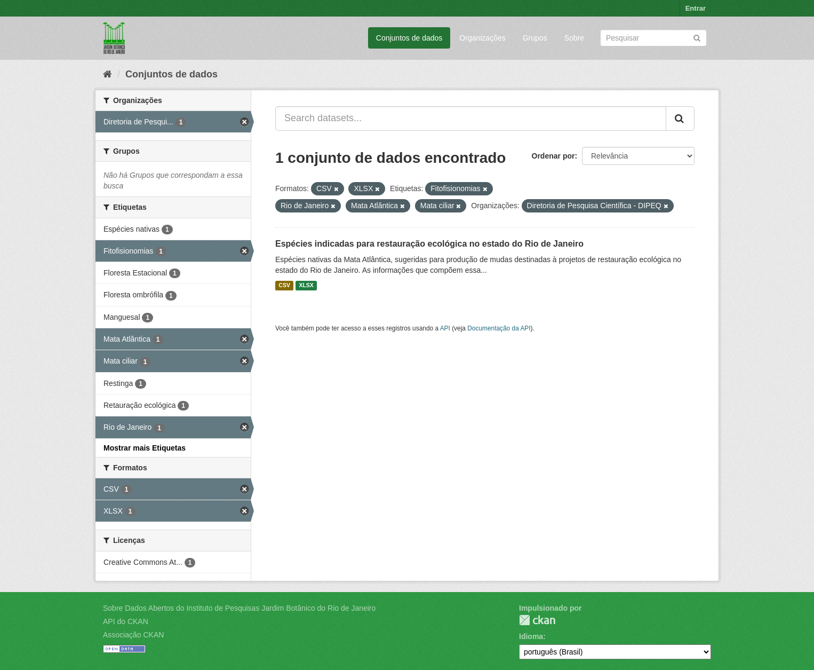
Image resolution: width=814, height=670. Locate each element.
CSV (284, 285)
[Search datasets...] (470, 118)
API (445, 328)
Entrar (695, 8)
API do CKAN (125, 621)
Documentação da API (498, 328)
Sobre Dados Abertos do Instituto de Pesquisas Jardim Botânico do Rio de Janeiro (239, 608)
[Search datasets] (653, 37)
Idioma (531, 636)
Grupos (535, 38)
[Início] (107, 74)
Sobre (574, 38)
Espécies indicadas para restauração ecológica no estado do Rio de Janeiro (429, 243)
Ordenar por (553, 156)
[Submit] (696, 37)
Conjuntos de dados (409, 38)
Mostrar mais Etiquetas (144, 448)
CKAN (537, 620)
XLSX (306, 285)
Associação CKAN (133, 634)
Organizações (482, 38)
